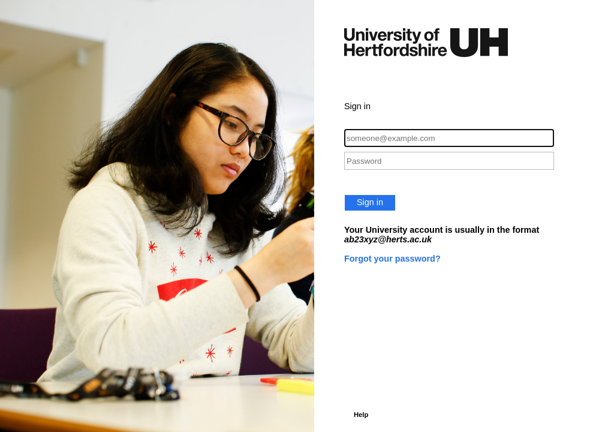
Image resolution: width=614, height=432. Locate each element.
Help (361, 414)
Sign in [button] (370, 202)
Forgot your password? (392, 258)
